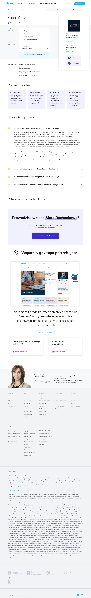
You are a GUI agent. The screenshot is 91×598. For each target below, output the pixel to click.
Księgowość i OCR (65, 508)
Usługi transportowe (29, 409)
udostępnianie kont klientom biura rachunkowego (57, 477)
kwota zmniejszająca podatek (44, 483)
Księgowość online (43, 398)
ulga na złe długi (20, 477)
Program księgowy (76, 494)
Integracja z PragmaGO (29, 452)
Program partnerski (12, 442)
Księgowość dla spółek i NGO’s (16, 557)
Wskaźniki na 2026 (33, 537)
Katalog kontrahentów (71, 504)
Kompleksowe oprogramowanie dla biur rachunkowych (53, 537)
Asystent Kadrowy (59, 409)
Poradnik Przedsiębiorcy (61, 401)
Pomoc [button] (53, 4)
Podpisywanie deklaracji (14, 433)
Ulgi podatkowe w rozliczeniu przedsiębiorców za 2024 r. (36, 527)
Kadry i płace (42, 403)
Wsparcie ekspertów (13, 431)
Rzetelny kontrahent (28, 439)
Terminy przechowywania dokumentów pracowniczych (65, 527)
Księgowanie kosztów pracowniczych (35, 518)
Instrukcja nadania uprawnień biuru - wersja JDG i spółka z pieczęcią (25, 549)
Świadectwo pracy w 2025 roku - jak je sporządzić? (30, 531)
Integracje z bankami (28, 442)
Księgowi (41, 4)
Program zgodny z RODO (45, 436)
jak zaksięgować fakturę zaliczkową (34, 477)
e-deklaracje (43, 475)
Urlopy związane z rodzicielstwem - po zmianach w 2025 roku (24, 529)
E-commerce (27, 403)
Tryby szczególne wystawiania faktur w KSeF (42, 555)
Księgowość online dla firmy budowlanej (71, 498)
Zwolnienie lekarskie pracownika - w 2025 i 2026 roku (22, 541)
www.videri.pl (69, 51)
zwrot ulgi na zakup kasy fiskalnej (23, 485)
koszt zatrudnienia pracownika (55, 475)
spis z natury (77, 485)
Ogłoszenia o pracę (76, 508)
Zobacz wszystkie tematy (13, 490)
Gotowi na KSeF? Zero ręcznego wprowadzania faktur (42, 533)
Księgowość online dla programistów (18, 496)
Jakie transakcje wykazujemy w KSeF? (69, 539)
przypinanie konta (18, 479)
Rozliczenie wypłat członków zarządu (18, 537)
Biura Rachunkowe (12, 10)
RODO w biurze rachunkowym (45, 535)
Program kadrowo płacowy (29, 512)
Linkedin (73, 403)
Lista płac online (61, 506)
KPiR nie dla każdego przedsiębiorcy (60, 343)
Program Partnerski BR (68, 514)
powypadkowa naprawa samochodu (52, 479)
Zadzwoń (76, 63)
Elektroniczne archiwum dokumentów (54, 504)
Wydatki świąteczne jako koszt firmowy (69, 519)
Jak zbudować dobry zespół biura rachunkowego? (66, 535)
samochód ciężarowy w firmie (31, 481)
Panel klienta (28, 508)
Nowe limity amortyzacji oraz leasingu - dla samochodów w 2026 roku (38, 545)
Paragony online (27, 458)
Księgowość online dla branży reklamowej (19, 500)
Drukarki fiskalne (28, 436)
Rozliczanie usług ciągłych (21, 504)
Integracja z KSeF (28, 455)
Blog (56, 403)
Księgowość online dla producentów (51, 498)
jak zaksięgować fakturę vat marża (33, 479)
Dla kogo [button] (21, 4)
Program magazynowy (30, 514)
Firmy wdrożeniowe (75, 406)
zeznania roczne (35, 475)
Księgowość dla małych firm (75, 555)
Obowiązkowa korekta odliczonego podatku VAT (26, 343)
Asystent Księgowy (59, 406)
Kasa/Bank (33, 500)
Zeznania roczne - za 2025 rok (52, 551)
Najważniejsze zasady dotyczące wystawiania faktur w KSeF (39, 553)
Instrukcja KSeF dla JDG (20, 547)
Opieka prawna (47, 502)
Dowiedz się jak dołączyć (45, 236)
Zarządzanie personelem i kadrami (51, 508)
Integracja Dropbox (28, 450)
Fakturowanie (12, 506)
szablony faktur (25, 475)
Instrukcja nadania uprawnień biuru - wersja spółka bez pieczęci (59, 549)
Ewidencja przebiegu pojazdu (46, 494)
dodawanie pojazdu (72, 479)
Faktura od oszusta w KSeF (23, 555)
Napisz (75, 58)
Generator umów (51, 506)
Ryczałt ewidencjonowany (15, 510)
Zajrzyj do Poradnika (45, 332)
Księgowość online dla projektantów (57, 496)
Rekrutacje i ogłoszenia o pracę (31, 510)
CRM (40, 409)
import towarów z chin (35, 487)
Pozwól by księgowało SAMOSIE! (58, 516)
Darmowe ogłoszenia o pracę (62, 494)
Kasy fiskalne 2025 (43, 523)
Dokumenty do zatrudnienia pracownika (26, 535)
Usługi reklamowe (28, 414)
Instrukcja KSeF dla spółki (34, 547)
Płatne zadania (20, 508)
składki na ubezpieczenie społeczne (62, 483)
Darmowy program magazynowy (46, 512)
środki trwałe (60, 481)
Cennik (47, 4)
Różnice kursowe (50, 500)
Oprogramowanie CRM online (73, 512)
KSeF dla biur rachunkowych (32, 557)
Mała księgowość (78, 510)
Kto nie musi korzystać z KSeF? (45, 541)
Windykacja (69, 500)
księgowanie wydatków (14, 475)
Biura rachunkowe (12, 406)
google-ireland (12, 487)
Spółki (9, 403)
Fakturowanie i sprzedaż (45, 401)
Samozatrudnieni (12, 398)
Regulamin (41, 444)
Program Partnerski (56, 514)
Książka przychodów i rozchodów (64, 510)
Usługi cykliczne (39, 504)
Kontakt (72, 398)
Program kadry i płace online (16, 514)
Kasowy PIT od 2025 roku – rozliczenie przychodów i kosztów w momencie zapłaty (36, 519)
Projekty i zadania (69, 502)
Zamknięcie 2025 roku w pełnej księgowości (26, 523)
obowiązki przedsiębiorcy (40, 485)
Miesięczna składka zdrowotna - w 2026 (34, 551)
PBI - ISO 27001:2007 (44, 431)
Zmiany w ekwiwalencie (61, 555)
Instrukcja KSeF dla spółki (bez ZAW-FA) (72, 547)
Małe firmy (10, 401)
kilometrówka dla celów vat (16, 481)
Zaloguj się (69, 4)
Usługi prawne (27, 417)
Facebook (73, 401)
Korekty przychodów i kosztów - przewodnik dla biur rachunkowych (62, 531)
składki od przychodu (23, 487)
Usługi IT (26, 398)
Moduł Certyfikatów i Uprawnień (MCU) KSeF (65, 541)
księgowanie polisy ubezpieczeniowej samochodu (60, 485)
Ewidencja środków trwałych (15, 494)
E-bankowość (41, 500)
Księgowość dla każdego (15, 512)
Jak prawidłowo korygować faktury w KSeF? (20, 539)
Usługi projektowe (28, 401)
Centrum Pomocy (59, 398)
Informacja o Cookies (44, 439)
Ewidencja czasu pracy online (38, 506)
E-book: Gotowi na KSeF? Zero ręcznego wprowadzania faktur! (58, 543)
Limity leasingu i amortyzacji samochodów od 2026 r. (45, 539)
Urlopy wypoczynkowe (70, 481)
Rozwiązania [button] (31, 4)
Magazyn (41, 406)
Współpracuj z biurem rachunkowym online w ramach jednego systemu (32, 521)
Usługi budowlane (28, 411)
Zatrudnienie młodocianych (63, 533)
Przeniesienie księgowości (58, 521)
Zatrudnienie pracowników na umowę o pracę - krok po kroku (29, 525)
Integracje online (27, 431)
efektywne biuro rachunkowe (47, 481)
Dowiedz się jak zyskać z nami (73, 10)
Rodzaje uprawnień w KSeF (75, 537)
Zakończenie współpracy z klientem (50, 529)
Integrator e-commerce (29, 433)
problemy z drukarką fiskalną (28, 483)
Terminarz (31, 504)
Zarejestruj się (79, 4)
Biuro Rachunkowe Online (14, 436)
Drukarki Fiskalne (60, 500)
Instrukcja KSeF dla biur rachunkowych (51, 547)
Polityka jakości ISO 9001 (45, 433)
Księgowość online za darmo (31, 494)
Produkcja (26, 406)
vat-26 (64, 479)
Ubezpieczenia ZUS (21, 502)
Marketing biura (37, 508)
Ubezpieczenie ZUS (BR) (23, 506)
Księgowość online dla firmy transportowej (30, 498)
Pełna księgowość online (43, 514)
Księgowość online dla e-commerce (37, 496)
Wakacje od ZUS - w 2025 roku (53, 525)
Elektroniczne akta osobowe (35, 502)
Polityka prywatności (44, 442)
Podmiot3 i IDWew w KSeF (68, 551)
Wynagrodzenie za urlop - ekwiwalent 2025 (60, 523)
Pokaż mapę (69, 41)
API (9, 439)
